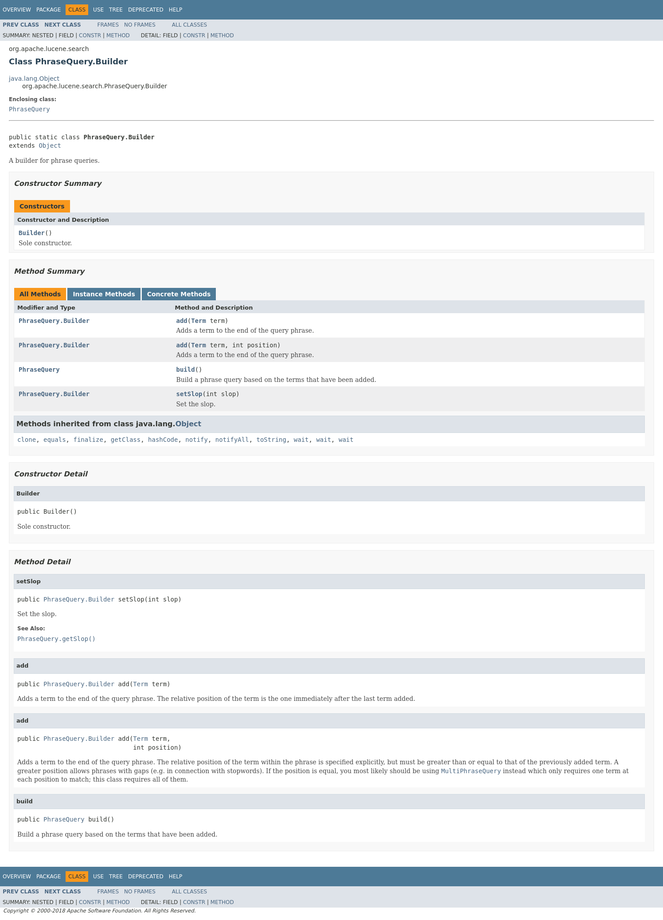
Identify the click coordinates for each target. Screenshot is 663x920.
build (185, 369)
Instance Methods (104, 294)
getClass (125, 439)
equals (54, 439)
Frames (108, 25)
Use (98, 10)
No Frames (140, 25)
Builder (32, 232)
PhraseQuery (29, 109)
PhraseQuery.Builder (54, 320)
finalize (88, 439)
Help (176, 10)
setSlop (189, 393)
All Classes (189, 25)
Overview (17, 10)
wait (301, 439)
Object (50, 145)
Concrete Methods (179, 294)
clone (26, 439)
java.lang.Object (34, 78)
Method (118, 35)
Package (48, 10)
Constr (90, 35)
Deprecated (146, 10)
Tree (116, 10)
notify (196, 439)
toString (271, 439)
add (181, 320)
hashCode (163, 439)
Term (198, 320)
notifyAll (232, 439)
